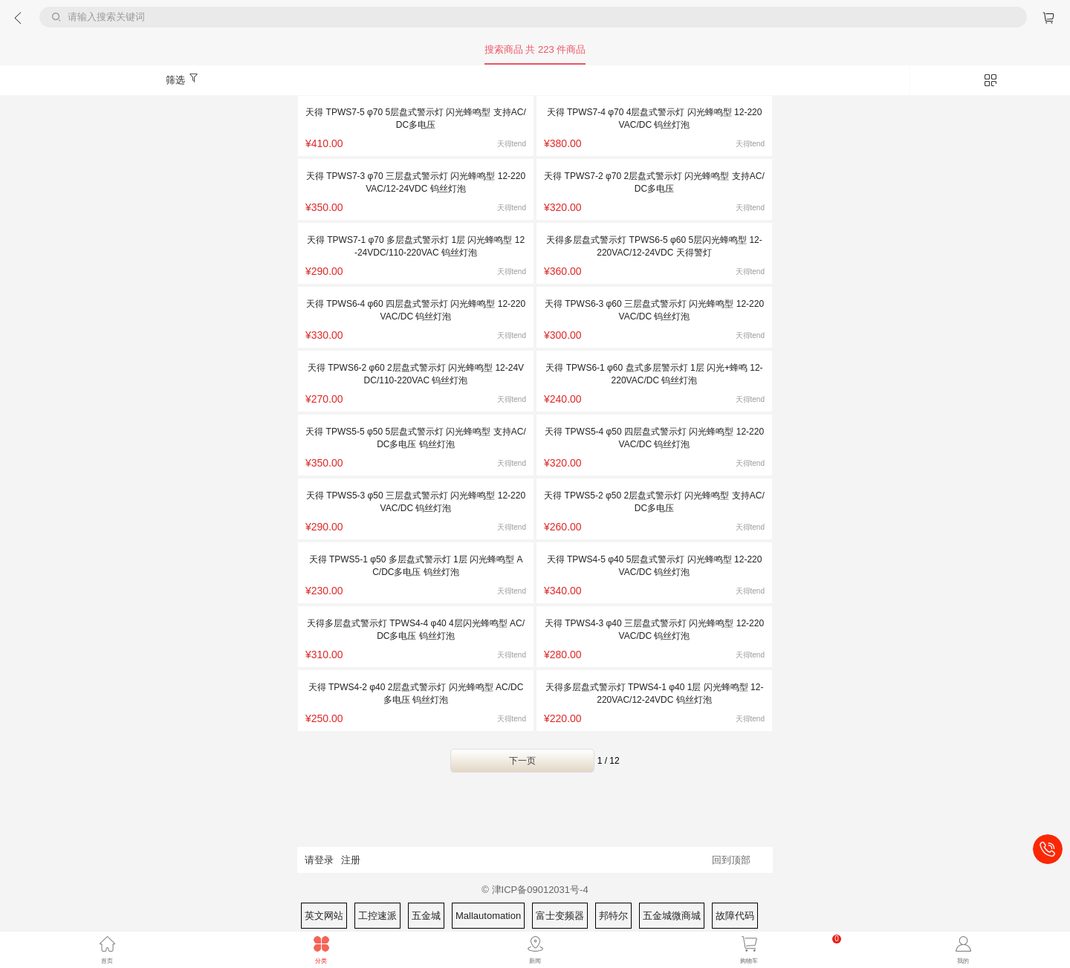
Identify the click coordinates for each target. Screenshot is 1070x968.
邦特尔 (613, 915)
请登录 (319, 859)
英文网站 (324, 915)
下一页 (522, 761)
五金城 (426, 915)
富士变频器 (560, 915)
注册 (350, 859)
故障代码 (735, 915)
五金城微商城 (672, 915)
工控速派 (377, 915)
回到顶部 (731, 859)
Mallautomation (488, 915)
